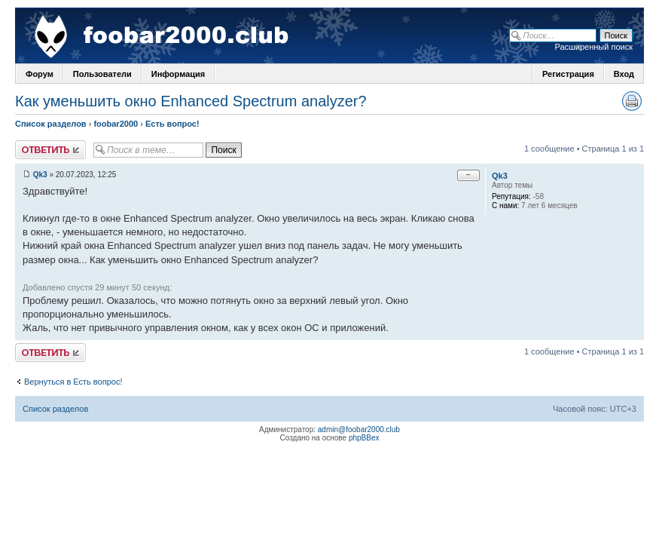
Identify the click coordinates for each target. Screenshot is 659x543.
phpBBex (364, 438)
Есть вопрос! (172, 123)
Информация (178, 73)
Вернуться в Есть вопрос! (73, 381)
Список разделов (51, 123)
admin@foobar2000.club (359, 429)
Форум (39, 73)
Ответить (50, 149)
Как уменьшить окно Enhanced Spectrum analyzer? (191, 101)
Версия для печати (632, 101)
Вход (624, 73)
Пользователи (102, 73)
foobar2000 (115, 123)
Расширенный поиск (593, 46)
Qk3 (40, 174)
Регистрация (568, 73)
